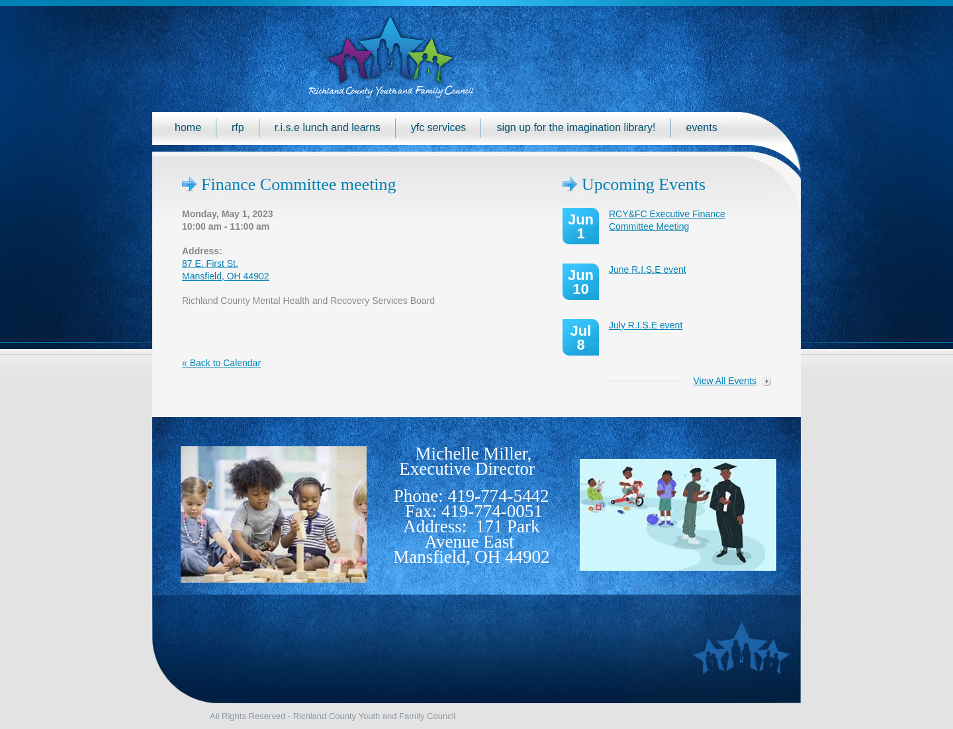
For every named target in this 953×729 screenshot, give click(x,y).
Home (188, 127)
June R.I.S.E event (647, 269)
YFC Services (439, 127)
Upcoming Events (643, 184)
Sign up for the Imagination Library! (575, 127)
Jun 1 (581, 226)
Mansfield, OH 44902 (471, 557)
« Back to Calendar (221, 363)
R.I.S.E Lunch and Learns (328, 127)
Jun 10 (581, 282)
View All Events (725, 380)
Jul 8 (581, 337)
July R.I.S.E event (645, 325)
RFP (238, 127)
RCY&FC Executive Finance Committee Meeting (667, 220)
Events (701, 127)
